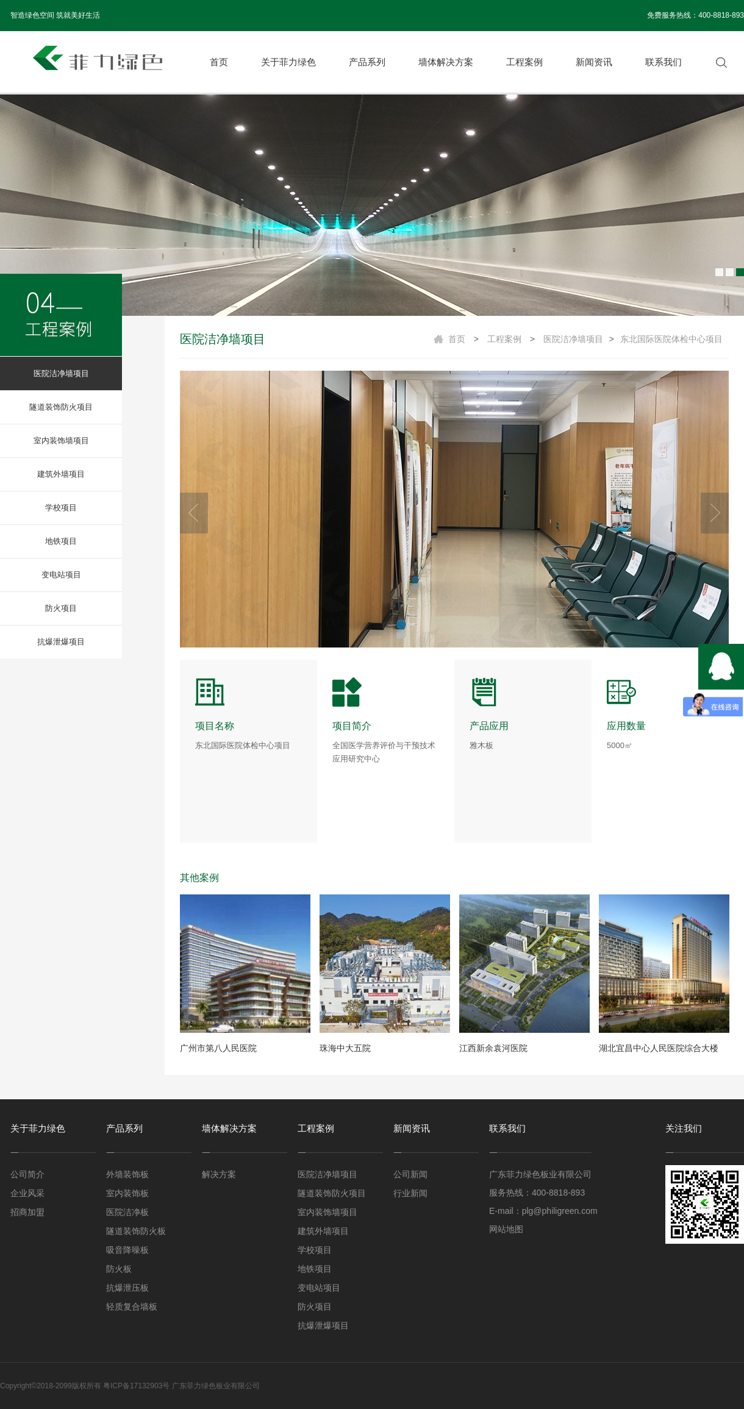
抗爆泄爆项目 (61, 641)
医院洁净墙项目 (61, 373)
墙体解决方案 (445, 62)
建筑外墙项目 (61, 474)
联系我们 (663, 62)
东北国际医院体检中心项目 (671, 339)
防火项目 (61, 608)
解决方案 (219, 1174)
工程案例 (524, 62)
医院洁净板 (127, 1212)
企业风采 (27, 1193)
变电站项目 (61, 574)
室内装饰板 (127, 1193)
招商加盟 (27, 1212)
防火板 (119, 1269)
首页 (219, 62)
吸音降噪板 (127, 1250)
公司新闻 (410, 1174)
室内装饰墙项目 (61, 440)
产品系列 (367, 62)
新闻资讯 (594, 62)
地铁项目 (61, 541)
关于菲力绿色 (288, 62)
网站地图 (506, 1229)
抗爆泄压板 (127, 1288)
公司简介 (27, 1174)
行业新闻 (410, 1193)
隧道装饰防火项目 (61, 407)
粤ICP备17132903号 (136, 1386)
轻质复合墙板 (131, 1306)
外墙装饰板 (127, 1174)
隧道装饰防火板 (136, 1231)
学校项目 (61, 507)
